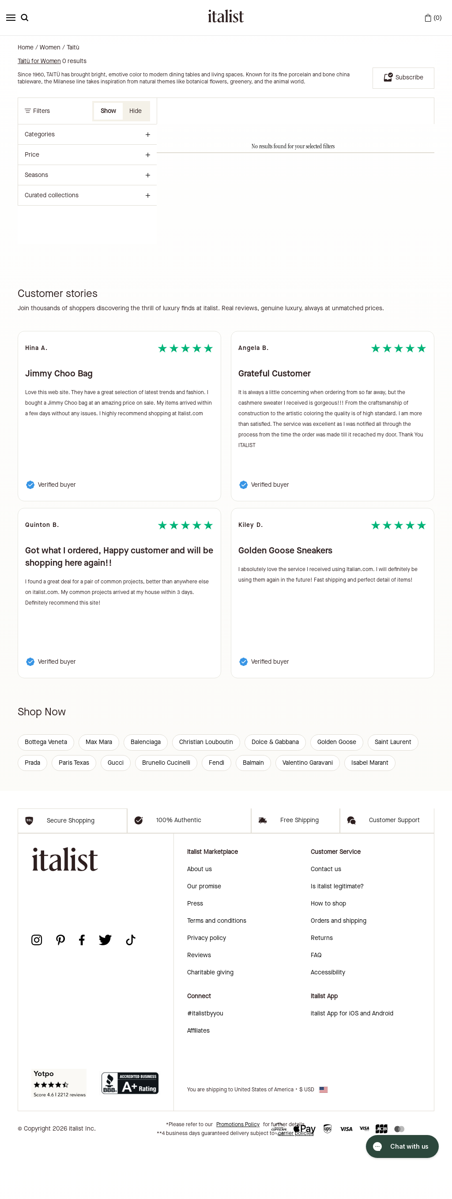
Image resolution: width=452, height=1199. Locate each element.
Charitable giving (210, 1025)
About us (199, 921)
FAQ (316, 1008)
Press (195, 956)
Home (26, 48)
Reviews (199, 1008)
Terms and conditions (216, 973)
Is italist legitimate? (337, 939)
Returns (322, 990)
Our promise (204, 939)
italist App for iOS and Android (352, 1066)
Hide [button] (135, 111)
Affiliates (198, 1083)
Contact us (326, 921)
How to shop (328, 956)
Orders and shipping (338, 973)
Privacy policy (206, 990)
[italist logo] (226, 17)
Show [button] (108, 111)
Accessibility (328, 1025)
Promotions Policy (238, 1176)
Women (50, 48)
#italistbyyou (205, 1066)
